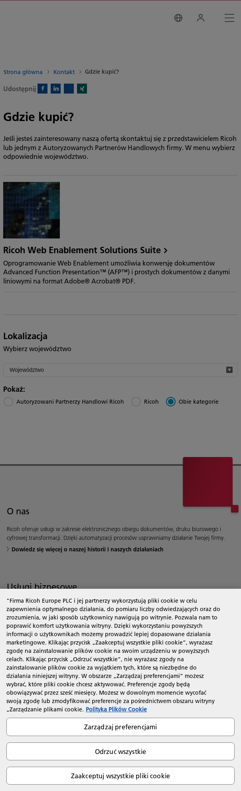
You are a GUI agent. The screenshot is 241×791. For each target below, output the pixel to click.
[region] (120, 690)
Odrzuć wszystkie (120, 751)
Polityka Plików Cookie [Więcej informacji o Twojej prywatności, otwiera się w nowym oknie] (116, 709)
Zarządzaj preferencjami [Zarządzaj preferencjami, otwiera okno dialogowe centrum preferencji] (120, 727)
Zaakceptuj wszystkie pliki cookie (120, 775)
